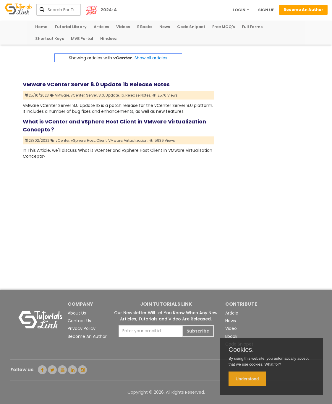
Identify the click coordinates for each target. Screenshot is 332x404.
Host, (91, 140)
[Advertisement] (261, 90)
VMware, (62, 95)
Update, (112, 95)
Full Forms (252, 27)
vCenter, (78, 95)
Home (41, 27)
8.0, (101, 95)
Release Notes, (138, 95)
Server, (92, 95)
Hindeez (108, 38)
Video (231, 328)
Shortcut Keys (49, 38)
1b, (122, 95)
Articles (101, 27)
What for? (272, 364)
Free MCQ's (223, 27)
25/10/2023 (37, 95)
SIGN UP (266, 10)
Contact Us (79, 321)
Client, (101, 140)
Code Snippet (191, 27)
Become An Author (87, 336)
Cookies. (241, 350)
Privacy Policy (81, 328)
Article (231, 313)
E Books (144, 27)
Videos (123, 27)
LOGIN (241, 10)
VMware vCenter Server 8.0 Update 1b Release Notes (96, 84)
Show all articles (151, 58)
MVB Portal (82, 38)
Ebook (231, 336)
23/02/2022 (37, 140)
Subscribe (198, 331)
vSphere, (78, 140)
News (164, 27)
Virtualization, (136, 140)
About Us (77, 313)
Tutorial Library (70, 27)
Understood (247, 379)
